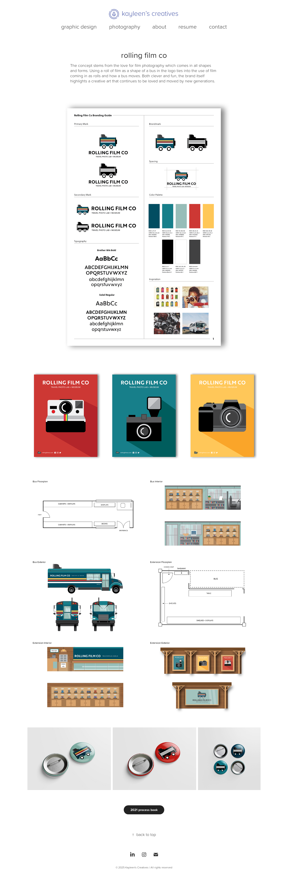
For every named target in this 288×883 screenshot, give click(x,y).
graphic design (79, 26)
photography (124, 26)
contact (218, 26)
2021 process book (144, 810)
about (159, 26)
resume (187, 26)
